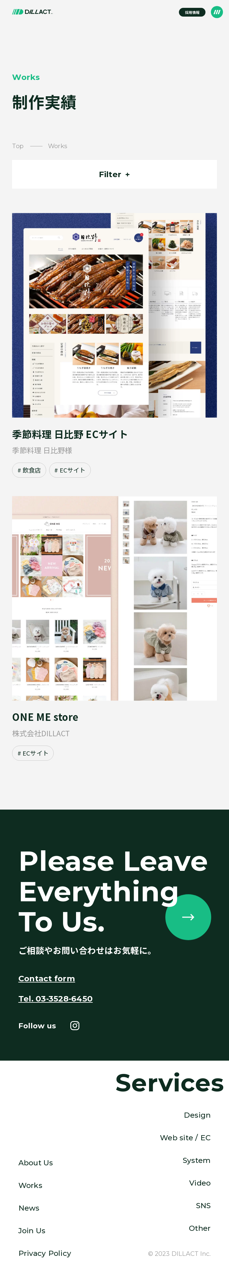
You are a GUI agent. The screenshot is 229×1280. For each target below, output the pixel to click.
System (197, 1160)
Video (200, 1182)
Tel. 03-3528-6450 (55, 999)
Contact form (46, 978)
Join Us (32, 1230)
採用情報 (192, 12)
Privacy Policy (44, 1253)
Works (30, 1185)
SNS (203, 1205)
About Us (35, 1162)
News (29, 1208)
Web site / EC (185, 1137)
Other (200, 1228)
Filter (110, 174)
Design (197, 1115)
